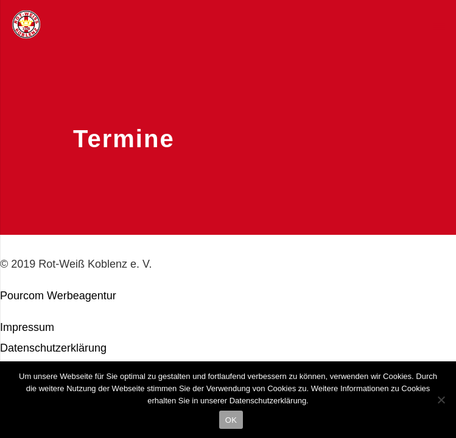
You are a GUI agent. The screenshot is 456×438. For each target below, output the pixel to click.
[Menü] (439, 24)
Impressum (27, 327)
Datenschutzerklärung (53, 348)
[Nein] (441, 400)
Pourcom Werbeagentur (58, 296)
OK (231, 420)
